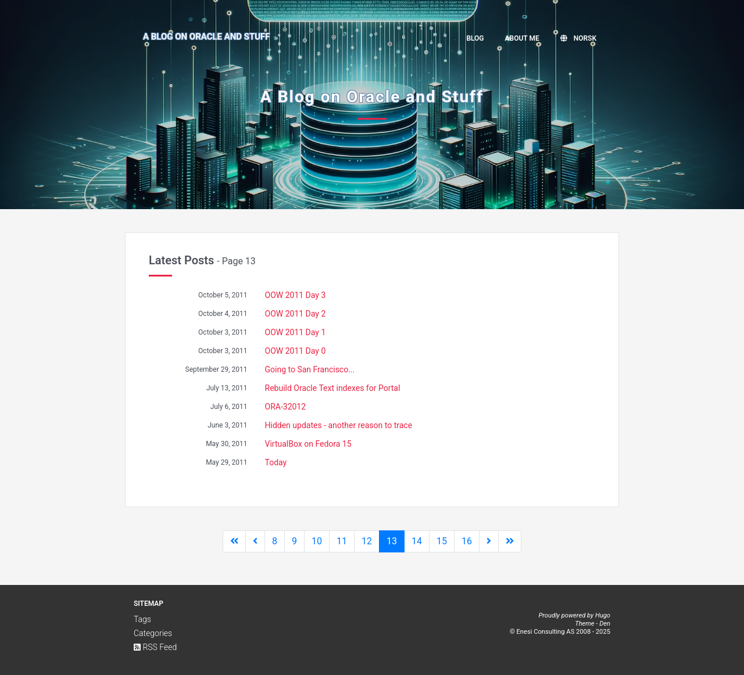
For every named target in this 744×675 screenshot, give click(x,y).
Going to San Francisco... (310, 369)
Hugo (602, 615)
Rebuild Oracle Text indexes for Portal (332, 388)
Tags (142, 619)
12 (367, 541)
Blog (475, 38)
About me (522, 38)
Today (276, 462)
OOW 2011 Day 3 (295, 295)
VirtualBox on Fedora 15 (308, 443)
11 (342, 541)
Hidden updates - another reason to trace (339, 425)
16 (467, 541)
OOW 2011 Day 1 (295, 332)
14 (417, 541)
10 (317, 541)
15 (442, 541)
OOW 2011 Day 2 (295, 313)
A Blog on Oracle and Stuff (206, 36)
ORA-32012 (285, 406)
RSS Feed (155, 647)
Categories (153, 633)
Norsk (578, 38)
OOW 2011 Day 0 (295, 351)
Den (604, 623)
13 (392, 541)
